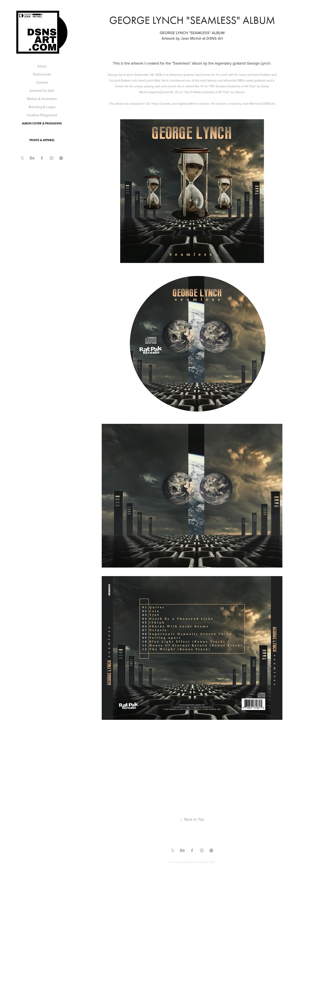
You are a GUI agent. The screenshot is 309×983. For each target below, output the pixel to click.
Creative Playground (42, 115)
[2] (161, 92)
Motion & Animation (42, 98)
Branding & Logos (42, 106)
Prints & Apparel (42, 140)
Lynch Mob (153, 80)
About (42, 66)
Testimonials (42, 74)
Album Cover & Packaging (42, 123)
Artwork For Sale (41, 90)
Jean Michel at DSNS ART (199, 862)
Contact (42, 82)
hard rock (245, 74)
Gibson (239, 92)
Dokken (266, 74)
